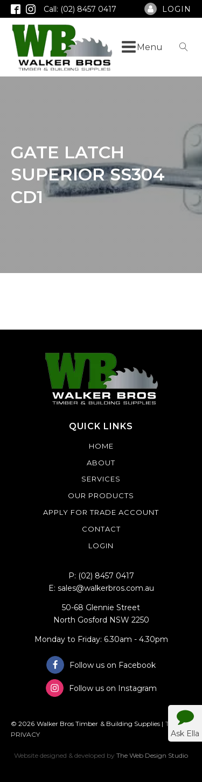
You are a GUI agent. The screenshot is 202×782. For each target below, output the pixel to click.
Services (101, 478)
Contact (101, 529)
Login (101, 545)
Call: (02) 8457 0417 (80, 9)
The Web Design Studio (152, 755)
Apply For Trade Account (101, 512)
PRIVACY (25, 734)
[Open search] (183, 47)
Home (101, 446)
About (101, 462)
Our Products (101, 495)
